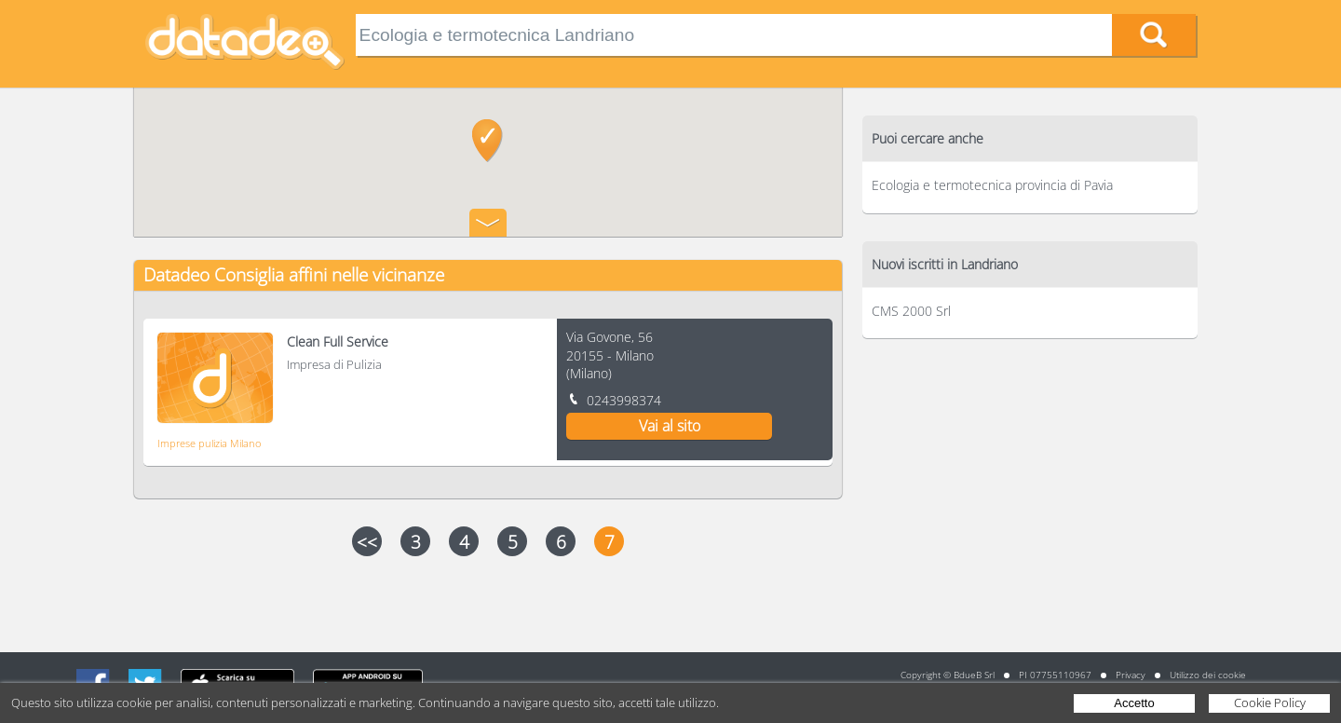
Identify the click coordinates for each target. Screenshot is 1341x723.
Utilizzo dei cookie (1208, 674)
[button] (487, 140)
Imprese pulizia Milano (209, 443)
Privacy (1130, 674)
